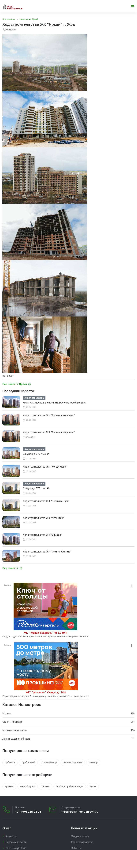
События (76, 848)
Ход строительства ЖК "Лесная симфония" (49, 415)
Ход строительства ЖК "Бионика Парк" (46, 501)
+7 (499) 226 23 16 (28, 812)
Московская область (14, 730)
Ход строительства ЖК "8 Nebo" (43, 534)
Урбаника (10, 762)
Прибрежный (28, 762)
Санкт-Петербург (12, 721)
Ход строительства (82, 842)
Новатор (93, 762)
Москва (6, 713)
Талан (93, 786)
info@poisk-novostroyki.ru (80, 812)
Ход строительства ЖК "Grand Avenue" (47, 551)
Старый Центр (49, 762)
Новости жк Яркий (29, 19)
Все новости (8, 19)
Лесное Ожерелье (72, 762)
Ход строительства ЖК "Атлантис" (43, 517)
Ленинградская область (16, 738)
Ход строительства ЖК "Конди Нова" (45, 466)
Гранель (9, 786)
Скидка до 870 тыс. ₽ (36, 453)
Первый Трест (27, 786)
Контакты (11, 836)
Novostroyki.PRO (16, 848)
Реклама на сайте (16, 842)
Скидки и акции (80, 836)
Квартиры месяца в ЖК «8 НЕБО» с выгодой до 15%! (54, 402)
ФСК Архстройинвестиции (69, 786)
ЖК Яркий (10, 29)
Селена (45, 786)
